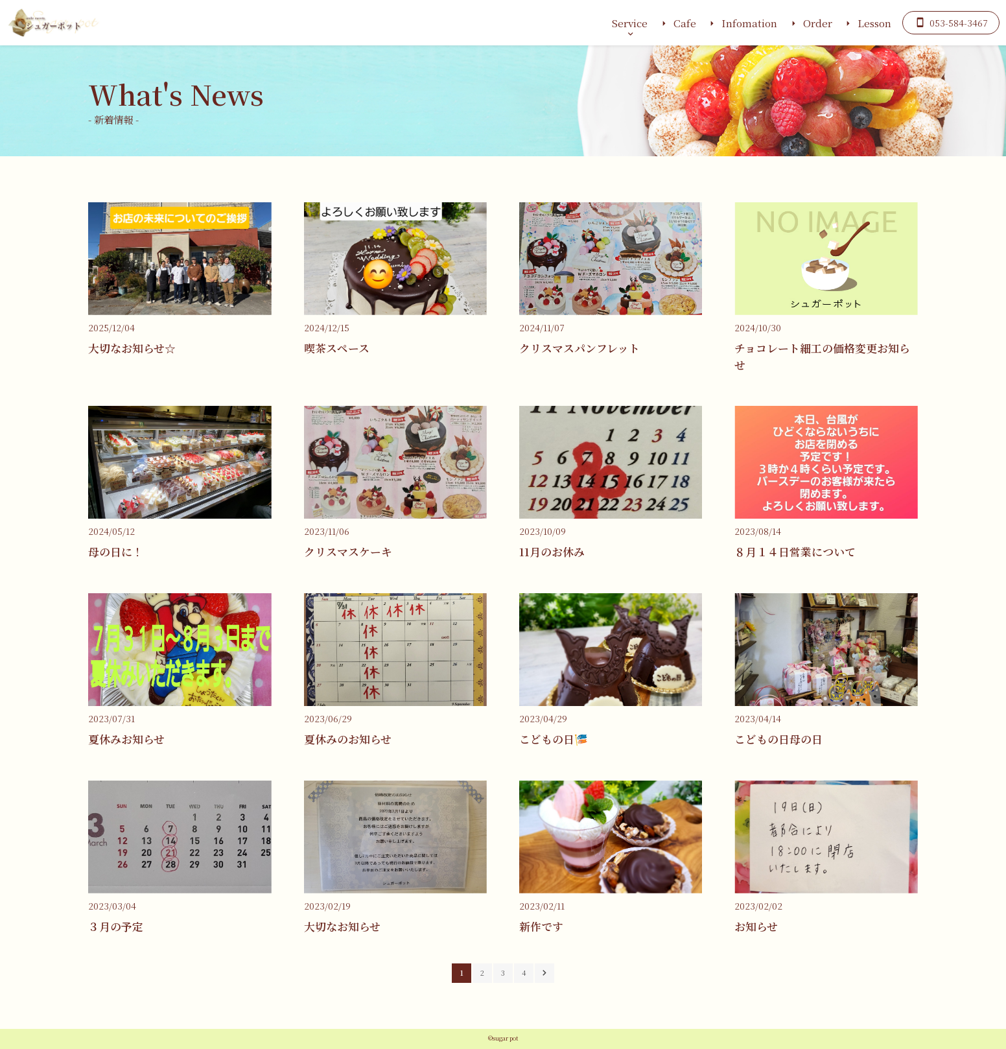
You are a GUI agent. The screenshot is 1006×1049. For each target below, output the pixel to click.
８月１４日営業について (795, 552)
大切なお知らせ (342, 926)
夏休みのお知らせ (348, 739)
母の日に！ (115, 552)
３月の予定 (115, 926)
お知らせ (756, 926)
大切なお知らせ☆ (132, 348)
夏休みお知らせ (126, 739)
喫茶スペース (336, 348)
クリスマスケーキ (348, 552)
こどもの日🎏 (553, 739)
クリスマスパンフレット (579, 348)
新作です (541, 926)
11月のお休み (552, 552)
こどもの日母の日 (778, 739)
